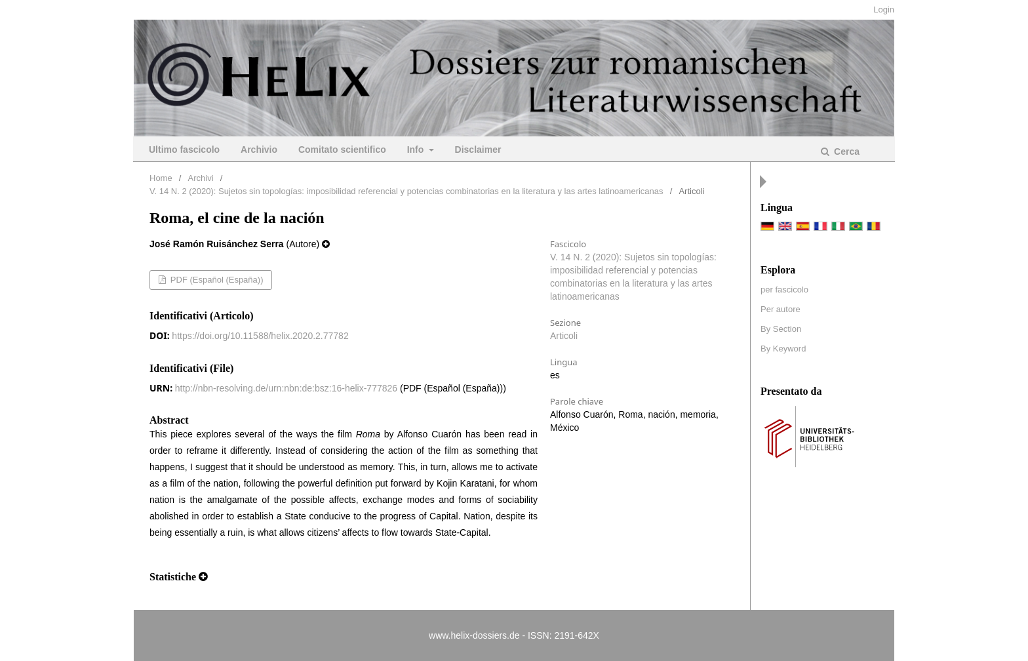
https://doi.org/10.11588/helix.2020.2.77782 (260, 335)
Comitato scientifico (342, 149)
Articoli (564, 335)
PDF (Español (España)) (215, 280)
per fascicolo (784, 289)
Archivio (259, 149)
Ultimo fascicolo (184, 149)
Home (160, 178)
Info (417, 149)
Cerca (845, 151)
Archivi (201, 178)
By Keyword (783, 348)
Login (883, 9)
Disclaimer (478, 149)
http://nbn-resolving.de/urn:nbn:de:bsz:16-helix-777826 (286, 388)
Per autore (781, 309)
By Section (781, 329)
